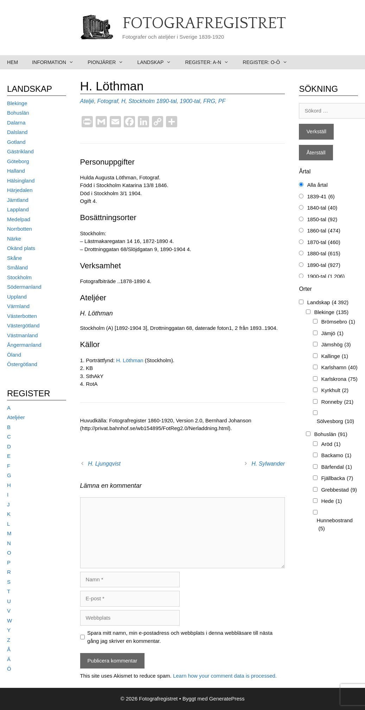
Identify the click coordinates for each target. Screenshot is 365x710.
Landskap (157, 62)
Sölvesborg (335, 421)
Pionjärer (109, 62)
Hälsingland (20, 181)
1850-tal (322, 220)
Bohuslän (18, 113)
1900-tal (190, 101)
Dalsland (17, 132)
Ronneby (337, 402)
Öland (14, 355)
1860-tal (323, 231)
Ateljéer (16, 417)
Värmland (18, 306)
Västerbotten (22, 316)
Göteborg (18, 161)
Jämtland (17, 200)
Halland (16, 171)
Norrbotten (19, 229)
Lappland (18, 209)
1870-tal (323, 242)
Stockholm (141, 101)
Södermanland (24, 287)
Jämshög (336, 345)
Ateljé (87, 101)
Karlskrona (339, 379)
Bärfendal (336, 467)
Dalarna (16, 123)
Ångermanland (24, 345)
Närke (14, 239)
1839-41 (320, 197)
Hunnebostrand (334, 524)
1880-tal (323, 254)
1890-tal (166, 101)
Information (56, 62)
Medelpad (18, 219)
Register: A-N (210, 62)
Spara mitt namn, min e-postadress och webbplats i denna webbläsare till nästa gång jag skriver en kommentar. (180, 637)
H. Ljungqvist (104, 464)
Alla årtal (317, 185)
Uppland (17, 297)
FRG (209, 101)
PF (221, 101)
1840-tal (322, 208)
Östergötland (22, 364)
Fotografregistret (204, 23)
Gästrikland (20, 151)
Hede (331, 501)
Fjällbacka (337, 478)
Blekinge (17, 103)
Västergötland (23, 325)
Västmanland (22, 335)
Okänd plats (21, 248)
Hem (12, 62)
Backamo (336, 456)
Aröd (330, 444)
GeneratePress (227, 699)
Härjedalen (20, 190)
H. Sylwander (268, 464)
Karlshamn (339, 368)
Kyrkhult (334, 390)
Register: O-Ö (268, 62)
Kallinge (334, 356)
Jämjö (332, 334)
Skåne (14, 258)
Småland (17, 267)
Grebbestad (339, 490)
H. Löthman (129, 360)
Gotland (16, 142)
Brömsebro (338, 322)
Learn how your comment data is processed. (225, 676)
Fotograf (108, 101)
